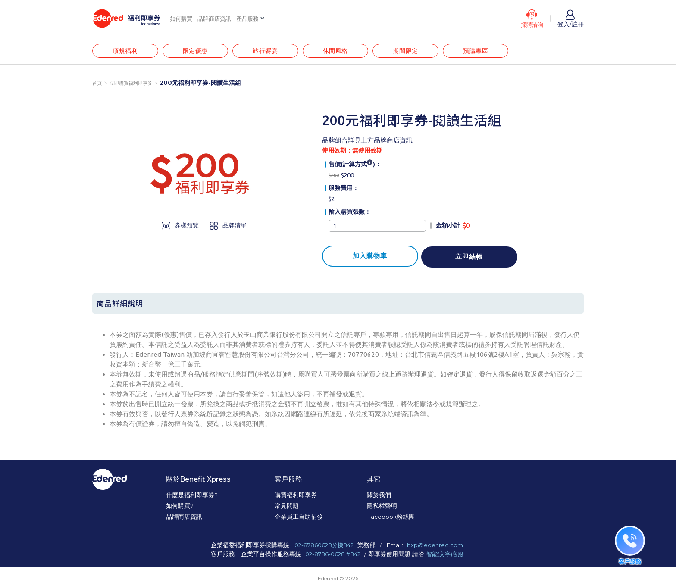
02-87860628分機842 (323, 547)
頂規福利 (126, 52)
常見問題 (287, 507)
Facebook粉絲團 (391, 518)
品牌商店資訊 (217, 18)
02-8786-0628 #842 (331, 555)
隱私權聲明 (382, 507)
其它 (374, 481)
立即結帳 (455, 256)
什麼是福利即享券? (192, 496)
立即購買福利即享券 (133, 85)
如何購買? (180, 507)
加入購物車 (365, 256)
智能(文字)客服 (446, 555)
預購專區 (486, 52)
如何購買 (182, 18)
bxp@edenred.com (437, 547)
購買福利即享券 (296, 496)
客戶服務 (289, 481)
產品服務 (253, 18)
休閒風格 (342, 52)
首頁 (97, 85)
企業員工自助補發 (299, 518)
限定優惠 (198, 52)
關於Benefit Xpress (198, 481)
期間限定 (414, 52)
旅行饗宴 (270, 52)
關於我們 (379, 496)
